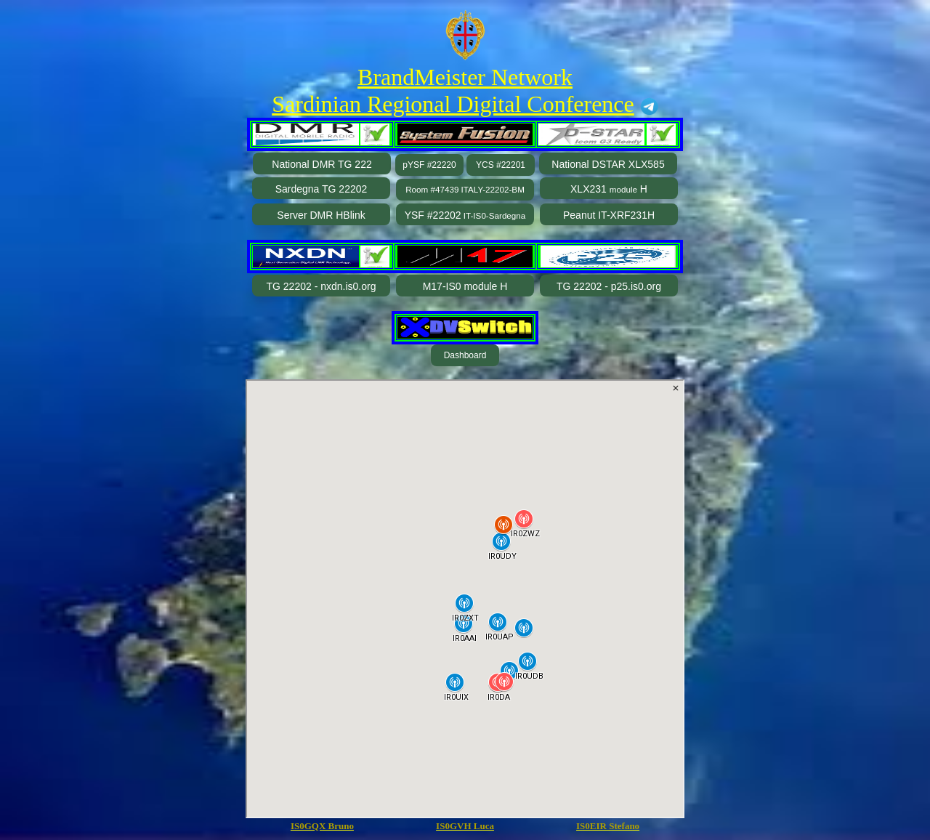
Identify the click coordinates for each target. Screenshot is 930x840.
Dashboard (465, 355)
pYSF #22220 (429, 165)
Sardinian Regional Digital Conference (453, 104)
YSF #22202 (465, 215)
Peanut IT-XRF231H (609, 215)
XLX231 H (608, 189)
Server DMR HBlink (321, 215)
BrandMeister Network (465, 77)
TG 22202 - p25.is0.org (609, 286)
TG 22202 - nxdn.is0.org (321, 286)
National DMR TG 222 (321, 164)
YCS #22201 (500, 165)
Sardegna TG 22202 (321, 189)
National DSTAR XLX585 (607, 164)
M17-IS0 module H (465, 286)
